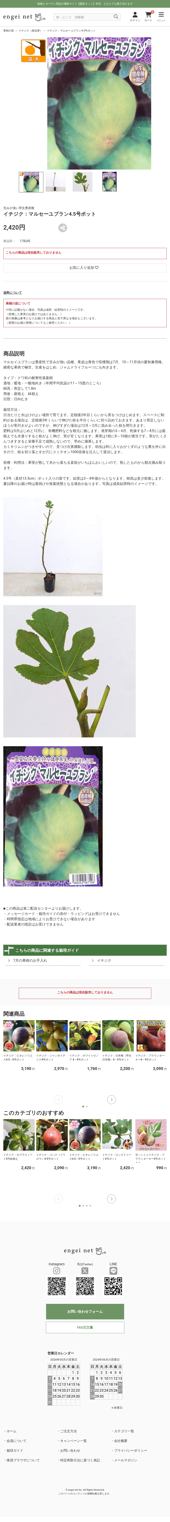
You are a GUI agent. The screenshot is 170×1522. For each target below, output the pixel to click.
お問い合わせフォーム (85, 1311)
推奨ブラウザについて (23, 1460)
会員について (16, 1441)
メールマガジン (125, 1460)
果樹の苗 (8, 30)
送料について (12, 292)
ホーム (12, 1431)
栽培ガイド (15, 1451)
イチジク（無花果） (30, 30)
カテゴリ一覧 (124, 1431)
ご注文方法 (68, 1431)
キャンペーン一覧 (73, 1441)
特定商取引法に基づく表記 (80, 1460)
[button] (111, 1099)
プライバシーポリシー (130, 1451)
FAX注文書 (85, 1327)
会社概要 (120, 1441)
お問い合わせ (70, 1451)
